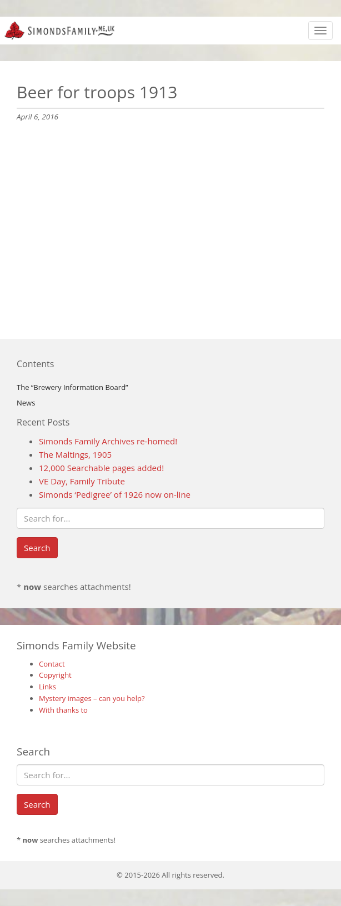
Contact (52, 664)
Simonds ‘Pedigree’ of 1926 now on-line (114, 494)
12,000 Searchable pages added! (101, 467)
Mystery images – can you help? (92, 698)
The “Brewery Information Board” (72, 387)
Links (47, 687)
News (26, 403)
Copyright (55, 675)
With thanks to (63, 710)
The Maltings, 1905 (75, 454)
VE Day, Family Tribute (82, 481)
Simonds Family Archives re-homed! (108, 441)
